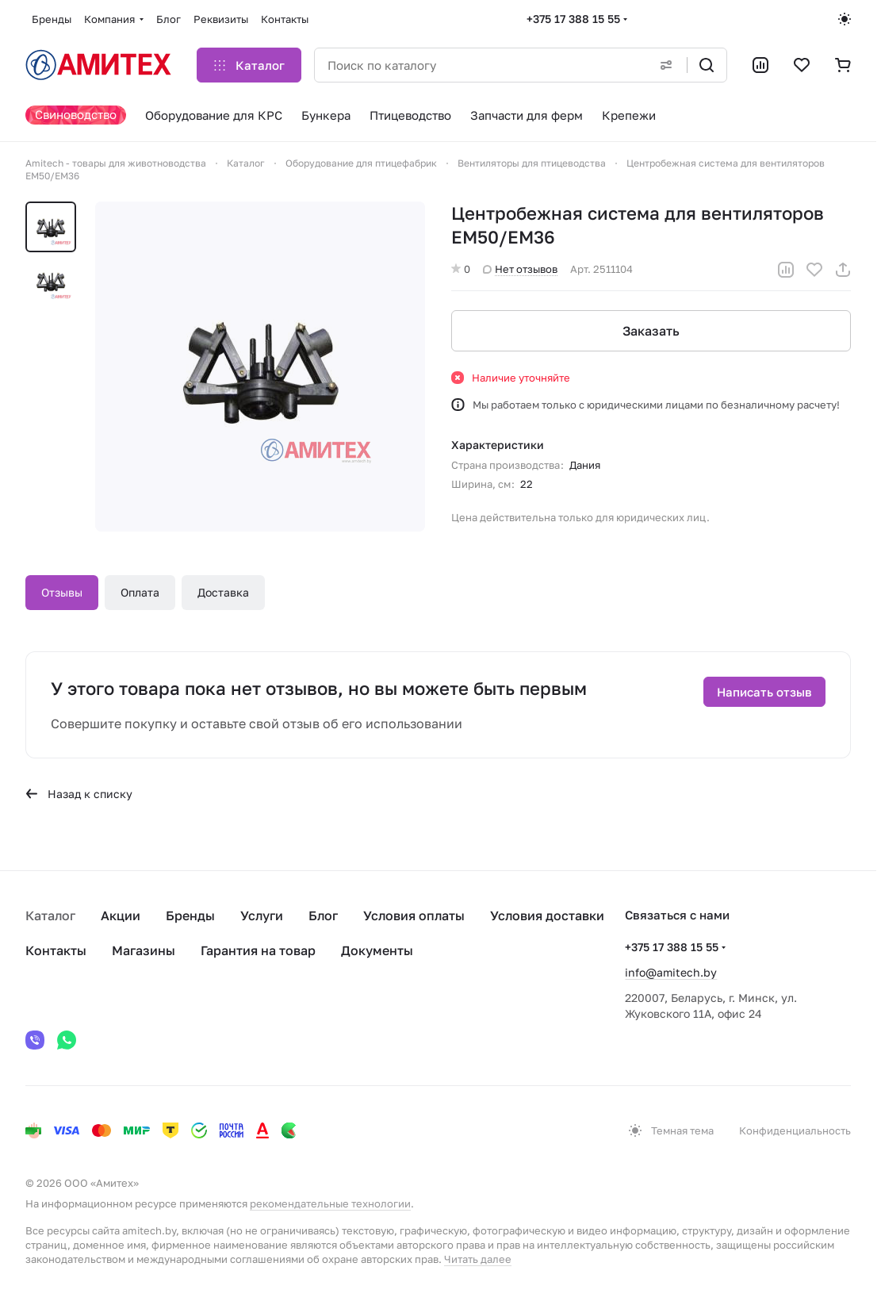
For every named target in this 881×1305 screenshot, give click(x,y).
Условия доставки (547, 915)
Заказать (651, 331)
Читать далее (477, 1259)
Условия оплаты (414, 915)
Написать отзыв (764, 692)
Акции (120, 915)
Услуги (261, 915)
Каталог (50, 915)
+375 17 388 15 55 (573, 18)
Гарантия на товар (258, 950)
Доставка (223, 592)
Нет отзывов (520, 269)
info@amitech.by (671, 972)
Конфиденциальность (795, 1130)
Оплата (140, 592)
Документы (377, 950)
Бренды (190, 915)
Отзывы (61, 592)
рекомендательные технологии (330, 1203)
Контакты (55, 950)
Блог (323, 915)
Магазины (143, 950)
